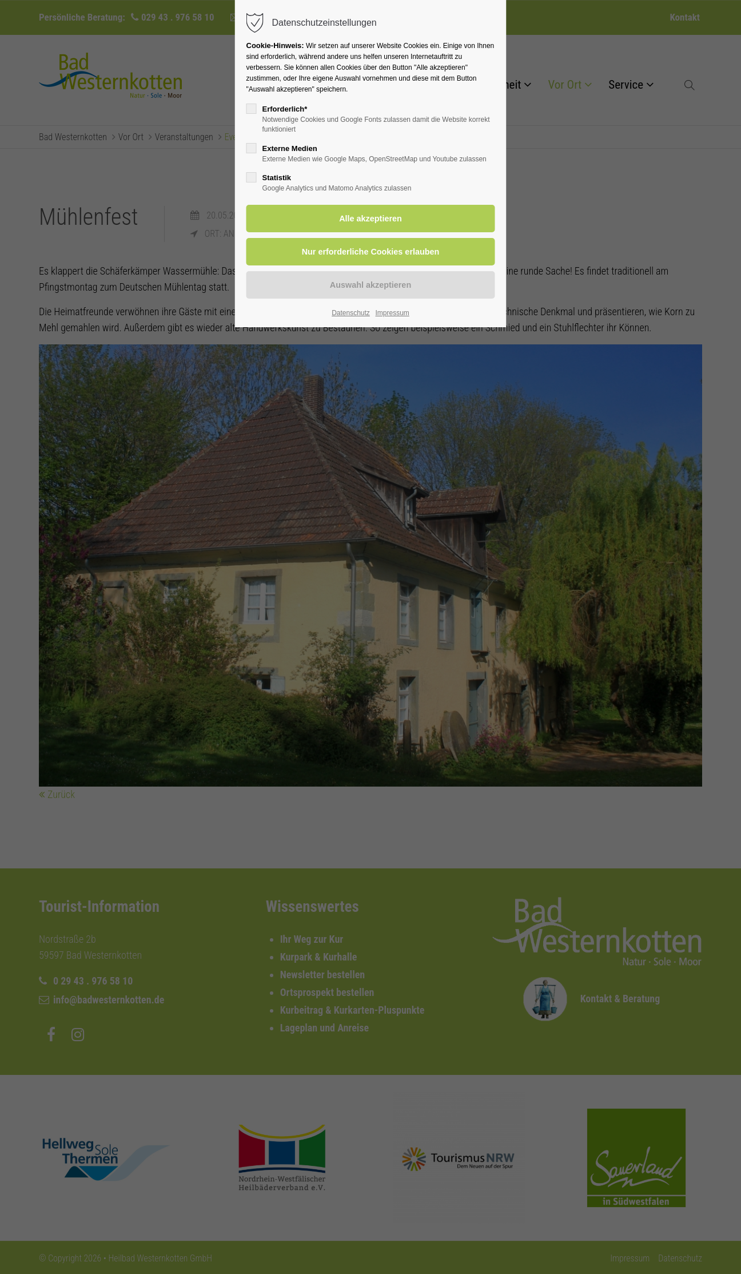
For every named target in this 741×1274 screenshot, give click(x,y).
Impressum (392, 313)
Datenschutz (351, 313)
